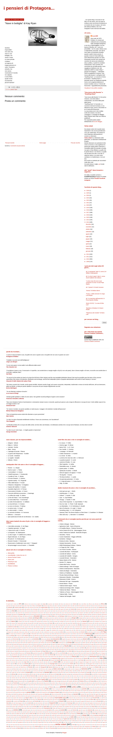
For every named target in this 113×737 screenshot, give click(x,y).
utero (72, 722)
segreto (50, 706)
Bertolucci (76, 616)
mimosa (84, 670)
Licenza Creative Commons (92, 341)
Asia (13, 611)
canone (67, 621)
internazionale (79, 658)
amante (98, 605)
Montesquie (54, 672)
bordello (68, 618)
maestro (53, 665)
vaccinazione (87, 722)
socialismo (49, 710)
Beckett (105, 614)
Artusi (104, 609)
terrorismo (30, 718)
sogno (84, 710)
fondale (93, 646)
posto (69, 688)
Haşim (31, 654)
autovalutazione (34, 612)
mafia (58, 665)
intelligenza (62, 658)
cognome (27, 626)
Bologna (37, 618)
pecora (105, 681)
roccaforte (15, 701)
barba (49, 614)
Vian (7, 726)
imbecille (103, 654)
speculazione (40, 711)
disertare (10, 637)
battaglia (80, 614)
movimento (99, 672)
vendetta (40, 724)
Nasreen (52, 674)
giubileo (39, 651)
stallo (27, 713)
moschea (93, 672)
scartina (32, 704)
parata (96, 679)
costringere (8, 632)
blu (26, 618)
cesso (34, 625)
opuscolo (66, 677)
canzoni (84, 621)
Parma (9, 681)
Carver (51, 623)
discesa (100, 635)
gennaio (88, 251)
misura (99, 670)
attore (84, 611)
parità (105, 679)
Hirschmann (65, 654)
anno (75, 607)
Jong (32, 660)
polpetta (98, 687)
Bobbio (31, 618)
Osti (16, 679)
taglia (41, 717)
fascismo (41, 644)
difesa (31, 635)
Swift (104, 715)
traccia (103, 718)
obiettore (90, 676)
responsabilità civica (60, 697)
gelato (43, 649)
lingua (46, 663)
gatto (33, 649)
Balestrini (98, 612)
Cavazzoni (90, 623)
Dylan (21, 639)
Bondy (48, 618)
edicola (43, 639)
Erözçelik (8, 642)
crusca (50, 632)
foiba (80, 646)
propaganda (104, 690)
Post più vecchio (75, 143)
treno (48, 720)
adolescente (68, 604)
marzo (88, 246)
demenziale (80, 633)
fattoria (53, 644)
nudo (70, 676)
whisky (36, 728)
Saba (7, 703)
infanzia (74, 656)
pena (20, 683)
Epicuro (58, 640)
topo (82, 718)
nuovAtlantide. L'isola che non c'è (17, 555)
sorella (7, 711)
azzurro (63, 612)
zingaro (85, 728)
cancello (56, 621)
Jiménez (27, 660)
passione (65, 681)
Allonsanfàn (11, 553)
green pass (69, 653)
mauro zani (11, 559)
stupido (25, 715)
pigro (94, 684)
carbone (13, 623)
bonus (53, 618)
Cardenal (19, 623)
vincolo (27, 726)
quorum (53, 694)
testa (49, 718)
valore (11, 724)
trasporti (34, 720)
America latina (18, 607)
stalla (22, 713)
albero (56, 605)
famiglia (105, 642)
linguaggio (52, 663)
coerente (21, 626)
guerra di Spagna (101, 653)
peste (27, 684)
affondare (97, 604)
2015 (87, 217)
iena (76, 654)
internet (85, 658)
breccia (90, 618)
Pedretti (15, 683)
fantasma (21, 644)
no (16, 676)
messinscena (36, 670)
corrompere (60, 630)
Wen (32, 728)
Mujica (105, 672)
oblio (95, 676)
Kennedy (72, 660)
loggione (91, 663)
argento (62, 609)
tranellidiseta (11, 563)
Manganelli (43, 667)
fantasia (15, 644)
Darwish (83, 632)
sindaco (9, 710)
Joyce (36, 660)
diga (42, 635)
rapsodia (44, 696)
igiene (80, 654)
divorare (47, 637)
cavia (95, 623)
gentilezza (73, 649)
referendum (83, 696)
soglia (79, 710)
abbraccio (27, 604)
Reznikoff (95, 697)
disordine (21, 637)
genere (67, 649)
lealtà (67, 662)
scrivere (25, 706)
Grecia (63, 653)
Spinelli (72, 711)
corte (72, 630)
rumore (93, 701)
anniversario (69, 607)
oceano (8, 677)
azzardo (57, 612)
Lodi (86, 663)
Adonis (74, 604)
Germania (79, 649)
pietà (73, 684)
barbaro (54, 614)
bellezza (26, 616)
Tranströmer (27, 720)
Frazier (37, 647)
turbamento (88, 720)
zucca (93, 728)
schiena (92, 704)
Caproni (8, 623)
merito (20, 670)
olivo (18, 677)
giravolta (33, 651)
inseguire (43, 658)
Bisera (17, 618)
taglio (45, 717)
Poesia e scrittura (13, 566)
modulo (8, 672)
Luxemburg (25, 665)
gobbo (88, 651)
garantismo (20, 649)
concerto (35, 628)
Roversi (61, 701)
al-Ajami (28, 605)
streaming (100, 713)
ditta (32, 637)
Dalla (73, 632)
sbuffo (104, 703)
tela (77, 717)
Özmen (30, 679)
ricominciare (9, 699)
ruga (78, 701)
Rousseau (55, 701)
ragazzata (103, 694)
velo (35, 724)
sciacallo (103, 704)
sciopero (14, 706)
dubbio (9, 639)
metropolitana (55, 670)
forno (7, 647)
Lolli (95, 663)
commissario (77, 626)
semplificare (67, 706)
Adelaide (56, 604)
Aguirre (14, 605)
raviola (49, 696)
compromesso (9, 628)
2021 (87, 202)
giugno (88, 239)
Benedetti (36, 616)
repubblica (38, 697)
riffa (21, 699)
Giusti (54, 651)
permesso (90, 683)
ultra (30, 722)
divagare (36, 637)
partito (30, 681)
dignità (46, 635)
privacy (61, 690)
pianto (53, 684)
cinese (67, 625)
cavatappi (84, 623)
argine (67, 609)
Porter (47, 689)
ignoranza (86, 654)
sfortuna (40, 708)
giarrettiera (99, 649)
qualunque (20, 694)
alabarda (46, 605)
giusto (65, 651)
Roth (50, 701)
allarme (69, 605)
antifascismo (102, 607)
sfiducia (23, 708)
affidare (85, 604)
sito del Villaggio (97, 121)
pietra (77, 684)
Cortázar (67, 630)
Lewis (18, 663)
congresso (84, 628)
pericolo (84, 683)
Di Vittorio (25, 635)
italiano (7, 660)
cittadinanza (84, 625)
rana (25, 696)
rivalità (97, 699)
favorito (64, 644)
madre (48, 665)
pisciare (27, 687)
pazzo (97, 681)
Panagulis (71, 679)
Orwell (103, 677)
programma (90, 690)
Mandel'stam (23, 667)
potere (73, 688)
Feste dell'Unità (37, 646)
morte (87, 672)
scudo (29, 706)
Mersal (25, 670)
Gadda (93, 647)
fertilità (25, 646)
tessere (41, 718)
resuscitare (77, 697)
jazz (22, 660)
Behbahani (15, 616)
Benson (56, 616)
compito (97, 626)
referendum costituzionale (95, 696)
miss (95, 670)
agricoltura (8, 605)
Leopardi (93, 662)
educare (49, 639)
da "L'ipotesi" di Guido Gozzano (95, 287)
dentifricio (97, 633)
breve (99, 618)
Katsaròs (53, 660)
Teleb (81, 717)
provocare (70, 692)
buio (31, 619)
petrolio (32, 684)
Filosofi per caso (12, 561)
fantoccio (27, 644)
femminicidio (85, 644)
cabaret (77, 619)
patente (76, 681)
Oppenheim (45, 677)
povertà (84, 689)
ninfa (9, 676)
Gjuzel (75, 651)
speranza (53, 711)
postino (64, 688)
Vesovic (98, 724)
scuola (34, 706)
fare (31, 644)
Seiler (55, 706)
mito (104, 670)
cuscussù (68, 632)
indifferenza (60, 656)
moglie (12, 672)
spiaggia (67, 711)
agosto (88, 234)
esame (13, 642)
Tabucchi (31, 717)
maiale (87, 665)
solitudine (96, 710)
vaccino (93, 722)
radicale (82, 694)
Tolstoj (77, 718)
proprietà (17, 692)
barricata (59, 614)
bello (31, 616)
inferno (86, 656)
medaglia (50, 669)
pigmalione (89, 684)
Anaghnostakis (44, 607)
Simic (99, 708)
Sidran (75, 708)
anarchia (52, 607)
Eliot (16, 640)
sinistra (15, 710)
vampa (16, 724)
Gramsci (47, 653)
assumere (48, 611)
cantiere (73, 621)
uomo (60, 722)
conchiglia (41, 628)
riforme (39, 699)
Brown (103, 618)
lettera (103, 662)
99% (20, 604)
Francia (32, 647)
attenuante (78, 611)
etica (54, 642)
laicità (14, 662)
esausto (18, 642)
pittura (32, 687)
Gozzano (28, 653)
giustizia (60, 651)
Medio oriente (57, 669)
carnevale (29, 623)
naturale (63, 674)
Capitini (103, 621)
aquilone (28, 609)
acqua (44, 604)
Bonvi (57, 618)
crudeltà (45, 632)
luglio (87, 236)
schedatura (69, 704)
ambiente (10, 607)
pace (35, 679)
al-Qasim (39, 605)
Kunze (93, 660)
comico (71, 626)
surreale (78, 715)
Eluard (24, 640)
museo (18, 674)
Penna (24, 683)
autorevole (20, 612)
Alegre (60, 605)
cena (104, 623)
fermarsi (9, 646)
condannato (53, 628)
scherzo (81, 704)
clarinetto (101, 625)
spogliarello (78, 711)
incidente (35, 656)
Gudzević (88, 653)
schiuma (97, 704)
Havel (36, 654)
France (27, 647)
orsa (99, 677)
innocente (10, 658)
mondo (28, 672)
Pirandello (21, 687)
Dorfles (97, 637)
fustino (78, 647)
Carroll (35, 623)
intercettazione (70, 658)
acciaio (32, 604)
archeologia (34, 609)
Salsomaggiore (19, 703)
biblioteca (87, 616)
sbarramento (98, 703)
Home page (42, 143)
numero (75, 676)
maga (63, 665)
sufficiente (47, 715)
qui (99, 164)
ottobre (88, 229)
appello (23, 609)
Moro (77, 672)
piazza (58, 684)
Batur (90, 614)
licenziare (37, 663)
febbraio (88, 248)
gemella (62, 649)
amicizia (31, 607)
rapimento (30, 696)
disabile (95, 635)
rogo (26, 701)
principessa (55, 690)
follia (89, 646)
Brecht (94, 618)
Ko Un (77, 660)
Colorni (47, 626)
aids (19, 605)
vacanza (81, 722)
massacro (91, 667)
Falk (92, 642)
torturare (93, 718)
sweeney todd (97, 715)
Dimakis (55, 635)
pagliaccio (50, 679)
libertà (26, 663)
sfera (14, 708)
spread (98, 711)
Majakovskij (93, 665)
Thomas (54, 718)
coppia (42, 630)
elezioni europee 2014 (95, 639)
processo (72, 690)
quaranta (27, 694)
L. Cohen (98, 660)
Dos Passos (104, 637)
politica (74, 687)
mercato (105, 669)
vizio (65, 726)
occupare (103, 676)
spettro (58, 711)
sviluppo (84, 715)
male (104, 665)
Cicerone (54, 625)
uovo (65, 722)
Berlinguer (62, 616)
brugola (8, 619)
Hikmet (51, 654)
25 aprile (8, 604)
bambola (27, 614)
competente (90, 626)
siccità (64, 708)
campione (45, 621)
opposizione (59, 677)
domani (68, 637)
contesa (10, 630)
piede (68, 684)
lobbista (81, 663)
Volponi (80, 726)
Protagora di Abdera (54, 692)
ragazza (97, 694)
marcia (61, 667)
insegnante (36, 658)
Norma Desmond (31, 676)
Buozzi (44, 619)
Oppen (39, 677)
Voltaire (94, 726)
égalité (63, 639)
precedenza (102, 688)
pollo (93, 687)
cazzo (100, 623)
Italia (101, 658)
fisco (73, 646)
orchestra (75, 677)
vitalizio (51, 726)
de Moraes (47, 633)
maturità (30, 669)
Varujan (21, 724)
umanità (34, 722)
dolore (63, 637)
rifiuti (25, 699)
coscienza (82, 630)
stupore (30, 715)
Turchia (94, 720)
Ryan (15, 89)
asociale (23, 611)
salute (29, 703)
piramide (15, 687)
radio (92, 694)
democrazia (88, 633)
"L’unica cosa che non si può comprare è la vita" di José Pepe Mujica (95, 282)
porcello (41, 688)
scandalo (14, 704)
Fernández (15, 646)
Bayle (100, 614)
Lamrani (19, 662)
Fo (76, 646)
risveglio (73, 699)
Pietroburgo (82, 684)
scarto (37, 704)
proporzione (10, 692)
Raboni (69, 694)
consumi (105, 628)
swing (7, 717)
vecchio (30, 724)
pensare (35, 683)
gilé (8, 651)
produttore (78, 690)
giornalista (22, 651)
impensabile (21, 656)
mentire (93, 669)
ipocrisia (96, 658)
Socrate (69, 710)
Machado (43, 665)
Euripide (60, 642)
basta (70, 614)
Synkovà (12, 717)
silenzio (89, 708)
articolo (94, 609)
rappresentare (37, 696)
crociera (35, 632)
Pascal (35, 681)
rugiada (82, 701)
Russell (99, 701)
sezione (9, 708)
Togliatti (65, 718)
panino (87, 679)
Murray (13, 674)
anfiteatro (62, 607)
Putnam (105, 692)
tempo (103, 717)
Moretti (72, 672)
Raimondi (20, 696)
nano (36, 674)
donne (91, 637)
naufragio (69, 674)
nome (23, 676)
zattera (75, 728)
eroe (99, 640)
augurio (93, 611)
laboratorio (8, 662)
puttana (9, 694)
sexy (106, 706)
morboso (67, 672)
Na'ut (32, 674)
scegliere (51, 704)
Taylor (67, 717)
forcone (98, 646)
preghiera (15, 690)
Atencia (65, 611)
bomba (43, 618)
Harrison (26, 654)
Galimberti (104, 647)
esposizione (35, 642)
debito (53, 633)
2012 (87, 254)
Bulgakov (36, 619)
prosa (29, 692)
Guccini (82, 653)
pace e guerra (42, 679)
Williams (42, 728)
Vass (26, 724)
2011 (87, 256)
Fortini (11, 647)
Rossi (41, 701)
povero (78, 688)
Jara (18, 660)
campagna (32, 621)
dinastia (73, 635)
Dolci (58, 637)
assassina (29, 611)
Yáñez (46, 728)
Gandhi (14, 649)
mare (67, 667)
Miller (79, 670)
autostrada (26, 612)
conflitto (65, 628)
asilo (18, 611)
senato (76, 706)
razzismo (59, 696)
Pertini (9, 684)
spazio (28, 711)
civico (90, 625)
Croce (30, 632)
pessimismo (15, 684)
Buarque (22, 619)
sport (89, 712)
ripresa (55, 699)
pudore (86, 692)
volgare (69, 726)
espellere (29, 642)
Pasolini (46, 681)
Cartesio (40, 623)
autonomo (13, 612)
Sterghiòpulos (55, 713)
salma (12, 703)
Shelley (54, 708)
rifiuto (30, 699)
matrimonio (8, 669)
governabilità (15, 653)
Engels (42, 640)
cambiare (20, 621)
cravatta (15, 632)
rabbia (64, 694)
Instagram (87, 180)
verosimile (88, 724)
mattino (20, 669)
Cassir (64, 623)
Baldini (92, 612)
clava (105, 625)
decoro (69, 633)
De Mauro (40, 633)
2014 (87, 219)
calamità (97, 619)
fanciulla (9, 644)
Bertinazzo (69, 616)
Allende (78, 605)
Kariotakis (46, 660)
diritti (88, 635)
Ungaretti (40, 722)
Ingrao (101, 656)
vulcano (8, 728)
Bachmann (75, 612)
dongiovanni (80, 637)
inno (106, 656)
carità (24, 623)
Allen (74, 605)
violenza (37, 726)
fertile (21, 646)
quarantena (33, 694)
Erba (84, 640)
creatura (20, 632)
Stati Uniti (32, 713)
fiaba (44, 646)
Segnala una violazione (92, 327)
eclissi (26, 639)
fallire (96, 642)
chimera (42, 625)
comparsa (84, 626)
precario (96, 688)
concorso (47, 628)
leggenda (82, 662)
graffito (41, 653)
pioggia (103, 684)
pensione (47, 683)
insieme (48, 658)
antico (95, 607)
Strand (94, 713)
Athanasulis (71, 611)
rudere (73, 701)
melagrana (77, 669)
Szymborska (24, 717)
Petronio (37, 684)
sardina (76, 703)
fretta (42, 647)
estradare (42, 642)
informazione (93, 656)
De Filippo (104, 632)
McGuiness (43, 669)
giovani (28, 651)
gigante (105, 649)
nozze (66, 676)
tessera (35, 718)
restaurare (71, 697)
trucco (68, 720)
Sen (72, 706)
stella (42, 713)
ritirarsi (78, 699)
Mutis (28, 674)
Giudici (44, 651)
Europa (70, 642)
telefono (92, 717)
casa (56, 623)
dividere (42, 637)
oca (98, 676)
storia (78, 713)
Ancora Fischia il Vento (14, 557)
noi (20, 676)
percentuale (63, 683)
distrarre (27, 637)
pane (76, 679)
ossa (12, 679)
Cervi (30, 625)
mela (72, 669)
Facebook (102, 178)
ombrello (23, 677)
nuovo (80, 676)
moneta (34, 672)
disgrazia (16, 637)
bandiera (44, 614)
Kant (40, 660)
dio (77, 635)
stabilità (8, 713)
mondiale (22, 672)
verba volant (60, 724)
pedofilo (9, 683)
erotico (103, 640)
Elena (79, 639)
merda (9, 670)
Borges (74, 618)
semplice (61, 706)
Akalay (23, 605)
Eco (30, 639)
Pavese (92, 681)
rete (83, 697)
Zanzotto (70, 728)
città (79, 625)
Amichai (26, 607)
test (45, 718)
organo (89, 677)
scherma (76, 704)
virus (46, 726)
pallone (60, 679)
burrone (55, 619)
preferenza (8, 690)
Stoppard (73, 713)
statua (38, 713)
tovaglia (98, 718)
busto (63, 619)
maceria (37, 665)
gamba (9, 649)
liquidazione (59, 663)
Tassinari (58, 717)
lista (65, 663)
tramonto (14, 720)
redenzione (76, 696)
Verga (78, 724)
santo (64, 703)
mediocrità (66, 669)
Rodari (21, 701)
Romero (30, 701)
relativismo (20, 697)
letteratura (8, 663)
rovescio (68, 701)
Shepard (59, 708)
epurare (69, 640)
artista (99, 609)
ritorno (82, 699)
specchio (33, 711)
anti (91, 607)
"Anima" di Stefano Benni (93, 290)
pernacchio (96, 683)
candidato (62, 621)
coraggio (47, 630)
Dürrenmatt (15, 639)
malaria (99, 665)
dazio (92, 632)
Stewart (67, 713)
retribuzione (88, 697)
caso (60, 623)
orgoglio (95, 677)
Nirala (13, 676)
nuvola (84, 676)
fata (45, 644)
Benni (50, 616)
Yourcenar (52, 728)
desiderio (103, 633)
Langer (25, 662)
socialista (56, 710)
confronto (71, 628)
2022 (87, 200)
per (58, 683)
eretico (89, 640)
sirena (34, 710)
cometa (66, 626)
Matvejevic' (36, 669)
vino (32, 726)
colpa (52, 626)
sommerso (103, 710)
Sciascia (8, 706)
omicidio (34, 677)
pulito (96, 692)
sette (102, 706)
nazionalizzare (76, 674)
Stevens (62, 713)
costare (93, 630)
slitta (38, 710)
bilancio (103, 616)
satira (86, 703)
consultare (98, 628)
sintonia (24, 710)
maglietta (81, 665)
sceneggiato (62, 704)
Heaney (41, 654)
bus (59, 619)
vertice (93, 724)
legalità (71, 662)
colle (43, 626)
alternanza (84, 605)
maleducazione (9, 667)
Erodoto (94, 640)
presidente (32, 690)
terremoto (23, 718)
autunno (42, 612)
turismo (100, 720)
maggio (88, 241)
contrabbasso (17, 630)
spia (62, 711)
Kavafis (58, 660)
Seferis (45, 706)
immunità (8, 656)
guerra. (7, 654)
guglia (21, 654)
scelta (56, 704)
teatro (72, 717)
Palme (65, 679)
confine (60, 628)
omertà (28, 677)
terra (13, 718)
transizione (20, 720)
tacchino (37, 717)
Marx (71, 667)
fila (62, 646)
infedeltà (81, 656)
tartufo (53, 717)
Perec (80, 683)
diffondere (37, 635)
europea (76, 642)
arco (40, 609)
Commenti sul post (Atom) (17, 145)
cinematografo (60, 625)
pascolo (40, 681)
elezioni (85, 639)
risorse (61, 699)
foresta (103, 646)
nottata (50, 676)
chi (38, 625)
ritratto (87, 699)
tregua (44, 720)
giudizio (49, 651)
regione (9, 697)
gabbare (88, 647)
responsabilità (50, 697)
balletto (103, 612)
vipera (42, 726)
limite (42, 663)
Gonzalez (8, 653)
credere (25, 632)
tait (49, 717)
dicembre (88, 224)
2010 (87, 259)
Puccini (81, 692)
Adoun (79, 604)
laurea (50, 662)
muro (9, 674)
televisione (98, 717)
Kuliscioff (88, 660)
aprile (87, 244)
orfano (84, 677)
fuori (74, 647)
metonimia (48, 670)
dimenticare (61, 635)
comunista (29, 628)
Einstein (74, 639)
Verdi (73, 724)
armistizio (89, 609)
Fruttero (51, 647)
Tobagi (59, 718)
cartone (45, 623)
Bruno (12, 619)
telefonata (86, 717)
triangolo (53, 720)
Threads (96, 178)
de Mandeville (33, 633)
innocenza (16, 658)
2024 (87, 195)
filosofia (67, 646)
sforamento (33, 708)
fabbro (84, 642)
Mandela (30, 667)
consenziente (91, 628)
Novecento (60, 676)
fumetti (60, 647)
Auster (7, 612)
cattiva (78, 623)
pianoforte (48, 684)
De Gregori (11, 633)
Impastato (14, 656)
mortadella (82, 672)
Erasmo (80, 640)
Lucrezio (15, 665)
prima (43, 690)
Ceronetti (18, 625)
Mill (75, 670)
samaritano (40, 703)
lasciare (35, 662)
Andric (57, 607)
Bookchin (63, 618)
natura (57, 674)
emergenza (30, 640)
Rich (104, 697)
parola (21, 681)
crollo (40, 632)
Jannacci (13, 660)
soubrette (18, 711)
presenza (26, 690)
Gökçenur (103, 651)
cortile (76, 630)
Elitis (20, 640)
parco (101, 679)
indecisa (47, 656)
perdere (75, 683)
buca (27, 619)
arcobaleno (45, 609)
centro (13, 625)
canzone (78, 621)
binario (7, 618)
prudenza (76, 692)
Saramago (69, 703)
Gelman (53, 649)
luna (19, 665)
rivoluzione (102, 699)
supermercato (66, 715)
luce (99, 663)
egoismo (69, 639)
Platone (51, 687)
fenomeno (98, 644)
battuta (85, 614)
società (62, 710)
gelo (57, 649)
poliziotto (83, 687)
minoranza (90, 670)
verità (82, 724)
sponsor (84, 711)
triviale (63, 720)
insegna (30, 658)
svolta (91, 715)
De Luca (26, 633)
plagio (46, 687)
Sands (45, 703)
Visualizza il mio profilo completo (93, 88)
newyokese (104, 674)
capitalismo (97, 621)
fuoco (70, 647)
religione (27, 697)
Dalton (77, 632)
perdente (69, 683)
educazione (56, 639)
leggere (87, 662)
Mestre (42, 670)
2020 (87, 205)
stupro (35, 715)
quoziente (59, 694)
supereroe (59, 715)
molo (17, 672)
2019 (87, 207)
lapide (30, 662)
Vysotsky (13, 728)
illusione (97, 654)
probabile (66, 690)
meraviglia (99, 669)
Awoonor (48, 612)
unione (45, 722)
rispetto (67, 699)
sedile (40, 706)
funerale (65, 647)
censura (8, 625)
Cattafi (73, 623)
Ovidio (25, 679)
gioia (17, 651)
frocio (46, 647)
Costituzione (100, 630)
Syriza (17, 717)
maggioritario (70, 665)
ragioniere (13, 696)
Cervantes (24, 625)
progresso (97, 690)
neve (93, 674)
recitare (70, 696)
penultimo (53, 683)
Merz (30, 670)
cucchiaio (56, 632)
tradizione (8, 720)
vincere (22, 726)
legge (76, 662)
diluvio (50, 635)
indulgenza (67, 656)
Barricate (65, 614)
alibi (65, 605)
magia (76, 665)
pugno (91, 692)
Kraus (82, 660)
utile (76, 722)
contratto (24, 630)
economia (36, 639)
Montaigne (40, 672)
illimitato (92, 654)
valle (7, 724)
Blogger (64, 732)
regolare (15, 697)
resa (44, 697)
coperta (37, 630)
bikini (99, 616)
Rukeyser (88, 701)
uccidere (14, 722)
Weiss (28, 728)
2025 (87, 193)
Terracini (17, 718)
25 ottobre (14, 604)
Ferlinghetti (104, 644)
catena (68, 623)
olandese (13, 677)
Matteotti (15, 669)
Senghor (82, 706)
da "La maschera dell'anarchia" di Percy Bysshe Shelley (95, 299)
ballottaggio (8, 614)
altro (89, 605)
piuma (37, 687)
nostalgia (45, 676)
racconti (75, 694)
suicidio (53, 715)
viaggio (103, 724)
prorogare (23, 692)
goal (84, 651)
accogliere (38, 604)
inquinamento (23, 658)
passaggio (58, 681)
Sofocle (74, 710)
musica (23, 674)
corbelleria (54, 630)
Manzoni (50, 667)
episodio (64, 640)
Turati (82, 720)
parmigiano (15, 681)
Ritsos (92, 699)
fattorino (59, 644)
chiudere (48, 625)
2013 (87, 222)
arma (83, 609)
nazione (82, 674)
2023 (87, 198)
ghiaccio (93, 649)
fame (100, 642)
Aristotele (78, 609)
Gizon (70, 651)
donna (86, 637)
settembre (89, 231)
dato (88, 632)
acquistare (50, 604)
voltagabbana (87, 726)
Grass (58, 653)
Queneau (47, 694)
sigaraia (80, 708)
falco (89, 642)
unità (50, 722)
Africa (102, 604)
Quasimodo (40, 694)
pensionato (40, 683)
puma (100, 692)
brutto (17, 619)
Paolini (91, 679)
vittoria (60, 726)
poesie (12, 89)
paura (87, 681)
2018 (87, 210)
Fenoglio (92, 644)
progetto (84, 690)
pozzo (90, 688)
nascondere (42, 674)
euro (65, 642)
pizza (41, 687)
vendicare (46, 724)
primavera (48, 690)
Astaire (54, 611)
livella (76, 663)
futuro (82, 647)
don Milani (73, 637)
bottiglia (80, 618)
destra (7, 635)
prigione (38, 690)
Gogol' (97, 651)
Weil (24, 728)
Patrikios (82, 681)
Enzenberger (49, 641)
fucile (55, 647)
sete (98, 706)
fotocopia (17, 647)
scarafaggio (20, 704)
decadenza (63, 633)
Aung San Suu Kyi (101, 611)
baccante (69, 612)
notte (55, 676)
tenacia (7, 718)
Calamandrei (90, 619)
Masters (97, 667)
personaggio (104, 683)
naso (47, 674)
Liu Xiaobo (70, 663)
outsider (20, 679)
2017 (87, 212)
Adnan (61, 604)
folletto (84, 646)
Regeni (105, 696)
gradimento (35, 653)
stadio (13, 713)
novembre (89, 227)
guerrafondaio (14, 654)
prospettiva (37, 692)
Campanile (38, 621)
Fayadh (69, 644)
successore (40, 715)
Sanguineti (52, 703)
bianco (82, 616)
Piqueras (8, 687)
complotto (103, 626)
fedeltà (74, 644)
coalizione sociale (12, 626)
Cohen (32, 626)
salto (25, 703)
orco (80, 677)
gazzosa (38, 649)
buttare (67, 619)
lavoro (56, 662)
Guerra (93, 653)
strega (105, 713)
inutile (90, 658)
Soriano (12, 711)
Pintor (99, 684)
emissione (37, 640)
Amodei (36, 607)
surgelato (73, 715)
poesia (56, 687)
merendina (15, 670)
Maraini (56, 667)
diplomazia (82, 635)
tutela (9, 722)
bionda (12, 618)
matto (25, 669)
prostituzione (44, 692)
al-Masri (33, 605)
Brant (85, 618)
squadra (103, 711)
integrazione (55, 658)
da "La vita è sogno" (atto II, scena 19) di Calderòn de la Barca (95, 277)
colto (61, 626)
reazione (65, 696)
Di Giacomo (18, 635)
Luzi (31, 665)
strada (84, 713)
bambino (21, 614)
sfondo (27, 708)
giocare (12, 651)
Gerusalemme (86, 649)
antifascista (8, 609)
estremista (48, 642)
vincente (17, 726)
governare (22, 653)
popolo (24, 688)
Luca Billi (95, 36)
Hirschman (57, 654)
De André (97, 632)
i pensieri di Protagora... (29, 8)
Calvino (13, 621)
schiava (86, 704)
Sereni (93, 706)
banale (32, 614)
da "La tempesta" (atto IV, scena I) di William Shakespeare (96, 272)
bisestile (22, 618)
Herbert (46, 654)
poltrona (103, 687)
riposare (50, 699)
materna (103, 667)
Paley (56, 679)
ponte (14, 688)
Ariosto (72, 609)
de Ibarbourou (19, 633)
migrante (62, 670)
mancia (16, 667)
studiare (14, 715)
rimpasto (45, 699)
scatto (41, 704)
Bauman (95, 614)
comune (16, 628)
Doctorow (53, 637)
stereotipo (48, 713)
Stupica (20, 715)
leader (62, 662)
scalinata (8, 704)
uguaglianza (20, 722)
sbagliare (91, 703)
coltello (56, 626)
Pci (101, 681)
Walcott (19, 728)
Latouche (41, 662)
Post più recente (9, 143)
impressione (29, 656)
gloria (80, 651)
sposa (93, 711)
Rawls (54, 696)
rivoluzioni (8, 701)
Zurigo (97, 728)
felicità (79, 644)
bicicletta (94, 616)
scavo (46, 704)
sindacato (104, 708)
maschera (77, 667)
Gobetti (92, 651)
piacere (42, 684)
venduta (51, 724)
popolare (19, 688)
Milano (71, 670)
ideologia (71, 654)
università (55, 722)
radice (87, 694)
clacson (95, 625)
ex (80, 642)
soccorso (43, 710)
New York (98, 674)
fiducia (54, 646)
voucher (103, 726)
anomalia (80, 607)
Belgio (21, 616)
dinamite (68, 635)
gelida (48, 649)
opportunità (52, 677)
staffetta (18, 713)
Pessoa (21, 684)
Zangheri (64, 728)
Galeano (98, 647)
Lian (22, 663)
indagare (41, 656)
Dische (105, 635)
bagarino (82, 612)
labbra (103, 660)
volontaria (75, 726)
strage (89, 713)
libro (32, 663)
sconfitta (19, 706)
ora (70, 677)
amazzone (104, 605)
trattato (39, 720)
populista (36, 688)
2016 (87, 215)
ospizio (7, 679)
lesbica (98, 662)
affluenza (91, 604)
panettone (81, 679)
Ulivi (26, 722)
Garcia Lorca (27, 649)
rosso (46, 701)
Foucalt (22, 647)
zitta (89, 728)
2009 (87, 261)
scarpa (26, 704)
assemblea (35, 611)
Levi (14, 663)
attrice (88, 611)
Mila (67, 670)
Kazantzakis (65, 660)
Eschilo (23, 642)
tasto (63, 717)
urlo (68, 722)
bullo (40, 619)
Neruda (88, 674)
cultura (61, 632)
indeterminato (53, 656)
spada (23, 711)
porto (59, 688)
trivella (58, 720)
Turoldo (105, 720)
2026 (87, 190)
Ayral (53, 612)
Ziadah (80, 728)
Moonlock (61, 672)
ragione (8, 696)
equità (74, 640)
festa (30, 646)
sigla (85, 708)
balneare (15, 614)
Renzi (33, 697)
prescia (20, 690)
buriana (50, 619)
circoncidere (73, 625)
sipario (29, 710)
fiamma (49, 646)
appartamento (16, 609)
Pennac (29, 683)
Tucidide (73, 720)
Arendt (57, 609)
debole (57, 633)
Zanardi (58, 728)
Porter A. (54, 688)
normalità (39, 676)
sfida (18, 708)
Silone (94, 708)
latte (46, 662)
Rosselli (36, 701)
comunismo (22, 628)
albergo (51, 605)
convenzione (30, 630)
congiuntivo (77, 628)
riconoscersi (16, 699)
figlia (58, 646)
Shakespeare (47, 708)
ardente (52, 609)
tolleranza (71, 718)
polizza (88, 687)
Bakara (87, 612)
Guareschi (76, 653)
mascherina (84, 667)
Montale (47, 672)
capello (91, 621)
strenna (9, 715)
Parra (25, 681)
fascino (35, 644)
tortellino (87, 718)
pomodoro (8, 688)
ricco (100, 697)
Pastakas (71, 681)
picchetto (63, 684)
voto (99, 726)
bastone (75, 614)
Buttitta (72, 619)
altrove (93, 605)
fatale (49, 644)
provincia (64, 692)
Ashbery (8, 611)
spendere (47, 711)
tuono (78, 720)
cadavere (83, 619)
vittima (55, 726)
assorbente (42, 611)
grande (53, 653)
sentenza (88, 706)
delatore (74, 633)
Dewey (12, 635)
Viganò (12, 726)
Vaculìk (98, 722)
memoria (84, 669)
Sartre (81, 703)
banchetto (38, 614)
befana (9, 616)
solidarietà (89, 710)
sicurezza (70, 708)
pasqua (53, 681)
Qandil (14, 694)
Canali (50, 621)
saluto (34, 703)
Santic (59, 703)
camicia (26, 621)
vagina (103, 722)
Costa (88, 630)
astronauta (60, 611)
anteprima (86, 607)
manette (36, 667)
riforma (34, 699)
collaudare (37, 626)
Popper (30, 688)
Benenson (45, 616)
